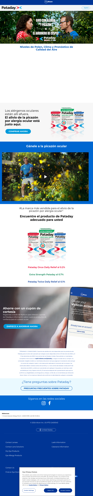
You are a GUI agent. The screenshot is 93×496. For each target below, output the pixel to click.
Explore (86, 8)
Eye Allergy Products (14, 455)
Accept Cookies (65, 490)
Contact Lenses (12, 442)
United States (47, 430)
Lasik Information (58, 442)
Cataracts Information (60, 447)
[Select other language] (2, 2)
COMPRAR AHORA (18, 131)
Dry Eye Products (12, 451)
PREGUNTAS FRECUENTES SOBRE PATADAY (46, 388)
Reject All (51, 490)
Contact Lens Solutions (15, 447)
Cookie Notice (33, 485)
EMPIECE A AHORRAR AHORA (22, 326)
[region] (47, 481)
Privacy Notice (44, 485)
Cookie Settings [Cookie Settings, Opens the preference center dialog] (29, 490)
